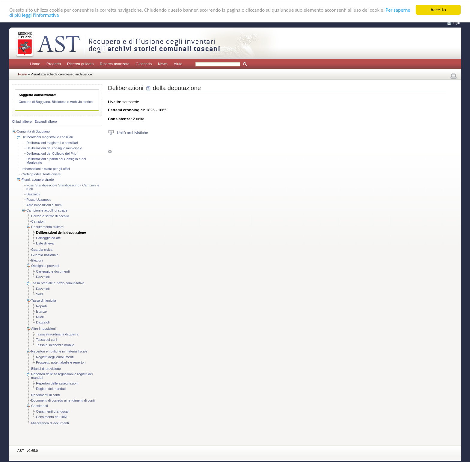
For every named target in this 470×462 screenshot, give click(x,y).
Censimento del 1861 (52, 417)
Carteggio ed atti (48, 238)
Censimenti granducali (52, 411)
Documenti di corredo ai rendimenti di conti (63, 400)
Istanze (41, 311)
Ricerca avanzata (114, 64)
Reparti (41, 306)
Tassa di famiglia (43, 300)
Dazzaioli (33, 194)
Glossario (143, 64)
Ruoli (40, 317)
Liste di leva (45, 243)
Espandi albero (45, 121)
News (163, 64)
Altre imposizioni (43, 328)
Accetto (438, 10)
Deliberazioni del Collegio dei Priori (52, 153)
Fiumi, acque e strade (38, 179)
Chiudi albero (22, 121)
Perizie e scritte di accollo (50, 216)
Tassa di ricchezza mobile (55, 345)
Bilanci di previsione (46, 368)
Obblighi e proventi (45, 266)
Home (35, 64)
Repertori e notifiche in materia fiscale (59, 351)
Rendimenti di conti (45, 395)
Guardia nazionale (44, 255)
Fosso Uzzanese (38, 199)
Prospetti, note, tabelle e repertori (60, 362)
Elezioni (37, 260)
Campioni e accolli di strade (46, 210)
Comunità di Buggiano (33, 131)
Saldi (39, 294)
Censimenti (39, 406)
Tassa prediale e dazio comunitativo (57, 283)
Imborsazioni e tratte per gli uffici (46, 169)
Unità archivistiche (132, 132)
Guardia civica (41, 249)
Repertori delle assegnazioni (57, 383)
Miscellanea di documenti (50, 423)
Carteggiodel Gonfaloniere (41, 174)
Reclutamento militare (47, 227)
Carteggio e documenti (53, 271)
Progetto (53, 64)
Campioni (38, 221)
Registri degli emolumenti (55, 357)
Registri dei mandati (51, 388)
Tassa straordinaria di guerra (57, 334)
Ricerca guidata (80, 64)
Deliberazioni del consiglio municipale (54, 148)
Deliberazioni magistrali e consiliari (47, 137)
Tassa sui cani (46, 339)
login (456, 23)
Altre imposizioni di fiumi (44, 205)
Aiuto (178, 64)
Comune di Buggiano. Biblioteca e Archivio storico (56, 102)
